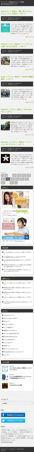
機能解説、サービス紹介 (9, 330)
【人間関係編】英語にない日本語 (11, 256)
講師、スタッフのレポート (16, 17)
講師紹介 (6, 345)
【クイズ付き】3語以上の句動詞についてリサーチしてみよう (20, 368)
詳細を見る (28, 36)
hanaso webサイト (12, 215)
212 (27, 179)
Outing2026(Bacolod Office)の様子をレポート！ (14, 260)
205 (24, 175)
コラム (5, 354)
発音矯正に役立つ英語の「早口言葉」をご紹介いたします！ (17, 287)
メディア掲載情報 (8, 327)
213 (3, 182)
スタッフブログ (7, 342)
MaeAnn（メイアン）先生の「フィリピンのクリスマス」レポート (16, 143)
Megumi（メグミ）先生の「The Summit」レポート (16, 110)
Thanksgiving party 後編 (15, 385)
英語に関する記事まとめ (9, 336)
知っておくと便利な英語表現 (10, 333)
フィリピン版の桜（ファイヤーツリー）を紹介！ (15, 252)
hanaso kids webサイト (20, 240)
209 (12, 179)
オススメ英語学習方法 (9, 339)
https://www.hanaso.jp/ (7, 442)
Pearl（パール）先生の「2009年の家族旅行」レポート (17, 78)
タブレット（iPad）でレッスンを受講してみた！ (15, 282)
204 (19, 175)
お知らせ (6, 321)
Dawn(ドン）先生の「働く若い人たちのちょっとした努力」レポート (16, 12)
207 (3, 179)
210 (17, 179)
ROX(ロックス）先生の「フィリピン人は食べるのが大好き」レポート (17, 45)
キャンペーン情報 (8, 324)
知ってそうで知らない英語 (10, 318)
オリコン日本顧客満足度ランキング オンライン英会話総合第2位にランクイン (20, 377)
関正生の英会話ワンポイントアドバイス (13, 351)
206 (28, 175)
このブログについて (8, 315)
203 (14, 175)
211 (22, 179)
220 (12, 182)
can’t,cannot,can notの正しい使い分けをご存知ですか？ (16, 301)
